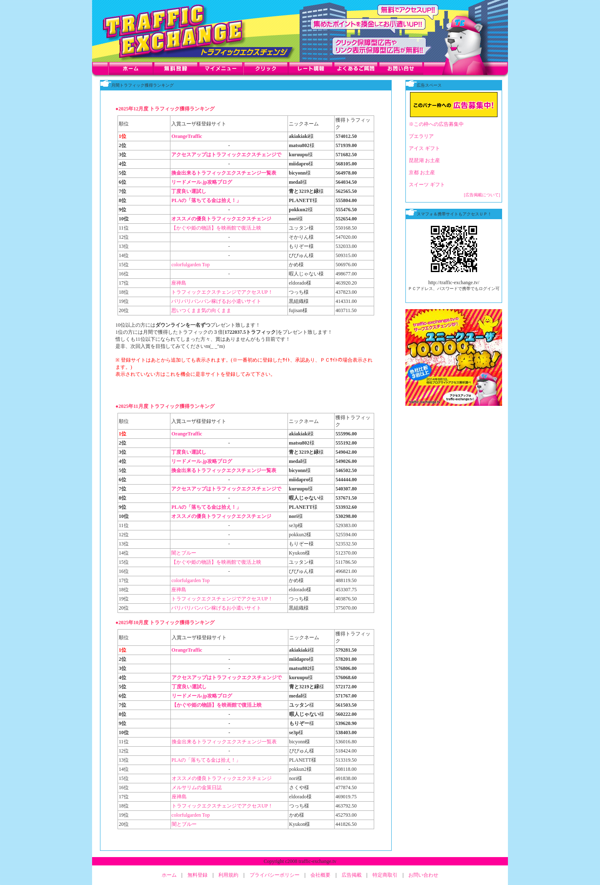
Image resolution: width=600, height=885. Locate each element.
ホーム (169, 875)
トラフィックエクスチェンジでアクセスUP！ (221, 292)
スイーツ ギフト (427, 185)
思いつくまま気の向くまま (201, 310)
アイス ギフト (424, 148)
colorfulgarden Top (190, 265)
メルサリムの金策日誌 (197, 787)
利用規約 (228, 875)
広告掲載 (352, 875)
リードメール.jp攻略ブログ (201, 182)
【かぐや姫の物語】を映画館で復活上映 (216, 228)
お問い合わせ (423, 875)
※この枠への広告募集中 (436, 124)
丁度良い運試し (188, 191)
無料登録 (198, 875)
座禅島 (178, 283)
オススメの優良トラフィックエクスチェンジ (221, 219)
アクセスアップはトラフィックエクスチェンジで (226, 155)
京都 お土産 (422, 172)
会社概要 (320, 875)
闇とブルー (183, 553)
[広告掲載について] (482, 194)
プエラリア (421, 136)
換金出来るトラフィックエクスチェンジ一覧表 (223, 173)
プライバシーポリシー (275, 875)
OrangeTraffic (186, 136)
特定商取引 (385, 875)
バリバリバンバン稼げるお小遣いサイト (216, 301)
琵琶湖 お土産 (424, 160)
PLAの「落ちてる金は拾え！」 (206, 200)
